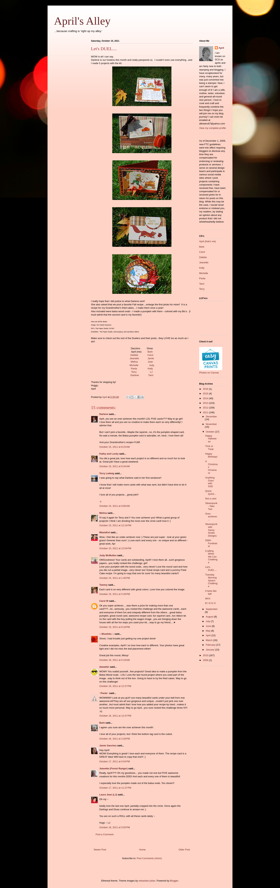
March (209, 640)
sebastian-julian (147, 880)
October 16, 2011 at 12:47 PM (115, 715)
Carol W (103, 601)
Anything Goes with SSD (210, 482)
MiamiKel (104, 532)
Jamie (151, 358)
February (211, 644)
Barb (150, 351)
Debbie (134, 355)
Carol (150, 355)
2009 (206, 660)
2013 (206, 403)
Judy (151, 365)
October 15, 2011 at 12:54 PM (115, 548)
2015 (206, 393)
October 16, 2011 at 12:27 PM (115, 686)
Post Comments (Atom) (149, 858)
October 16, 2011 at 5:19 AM (114, 660)
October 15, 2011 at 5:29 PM (114, 594)
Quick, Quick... (210, 492)
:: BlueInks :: (106, 633)
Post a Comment (105, 834)
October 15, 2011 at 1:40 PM (114, 578)
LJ (151, 371)
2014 (206, 398)
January (210, 649)
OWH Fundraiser (211, 543)
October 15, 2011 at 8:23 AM (114, 446)
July (208, 621)
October (210, 431)
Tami (150, 375)
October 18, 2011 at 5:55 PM (114, 827)
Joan (150, 361)
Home (142, 849)
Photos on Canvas (209, 372)
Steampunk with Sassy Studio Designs (211, 530)
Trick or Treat (209, 447)
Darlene (134, 375)
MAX (207, 598)
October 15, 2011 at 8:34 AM (114, 466)
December (211, 416)
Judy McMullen (108, 555)
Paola (134, 368)
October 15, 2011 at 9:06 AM (114, 506)
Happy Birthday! (211, 455)
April (221, 47)
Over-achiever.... (211, 516)
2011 (206, 412)
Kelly (150, 368)
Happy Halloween (210, 438)
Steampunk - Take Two (211, 506)
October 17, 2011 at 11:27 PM (115, 787)
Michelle (134, 365)
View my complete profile (212, 128)
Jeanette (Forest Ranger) (113, 768)
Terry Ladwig (106, 473)
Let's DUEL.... (211, 568)
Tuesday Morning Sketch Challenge (211, 580)
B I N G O (210, 603)
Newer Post (100, 849)
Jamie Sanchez (108, 745)
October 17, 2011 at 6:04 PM (114, 761)
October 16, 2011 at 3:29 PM (114, 738)
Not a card (210, 498)
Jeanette (134, 358)
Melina (134, 361)
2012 (206, 407)
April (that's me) (207, 241)
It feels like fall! (210, 592)
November (211, 424)
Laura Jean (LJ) (108, 794)
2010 (206, 655)
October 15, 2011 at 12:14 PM (115, 525)
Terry (134, 371)
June (209, 626)
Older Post (184, 849)
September (212, 609)
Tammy (103, 584)
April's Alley (82, 21)
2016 (206, 389)
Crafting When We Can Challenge (211, 557)
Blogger (174, 880)
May (208, 630)
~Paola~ (104, 693)
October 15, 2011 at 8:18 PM (114, 627)
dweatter (104, 666)
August (210, 616)
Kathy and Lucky (109, 453)
